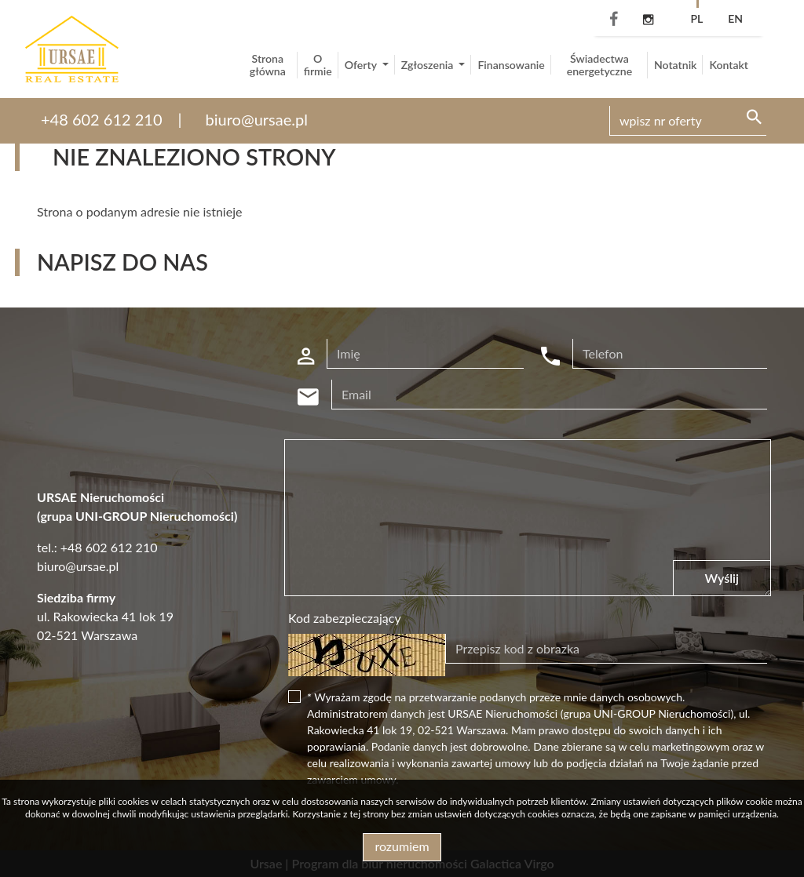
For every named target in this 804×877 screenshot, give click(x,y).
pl (696, 18)
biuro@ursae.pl (257, 119)
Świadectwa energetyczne (599, 65)
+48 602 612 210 (102, 119)
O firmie (318, 65)
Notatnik (675, 64)
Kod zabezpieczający (344, 617)
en (735, 18)
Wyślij (722, 577)
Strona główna (268, 65)
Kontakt (728, 64)
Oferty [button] (362, 64)
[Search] (687, 121)
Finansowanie (510, 64)
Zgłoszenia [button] (428, 64)
